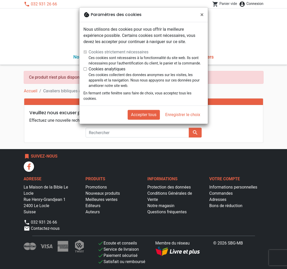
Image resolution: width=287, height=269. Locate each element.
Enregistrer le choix (182, 114)
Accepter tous (144, 114)
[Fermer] (202, 14)
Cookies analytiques (107, 69)
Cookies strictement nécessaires (119, 52)
